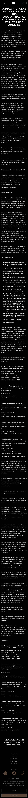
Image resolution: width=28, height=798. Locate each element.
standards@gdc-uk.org (14, 434)
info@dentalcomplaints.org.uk (13, 417)
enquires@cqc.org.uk (13, 451)
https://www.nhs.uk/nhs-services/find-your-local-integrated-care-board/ (11, 377)
